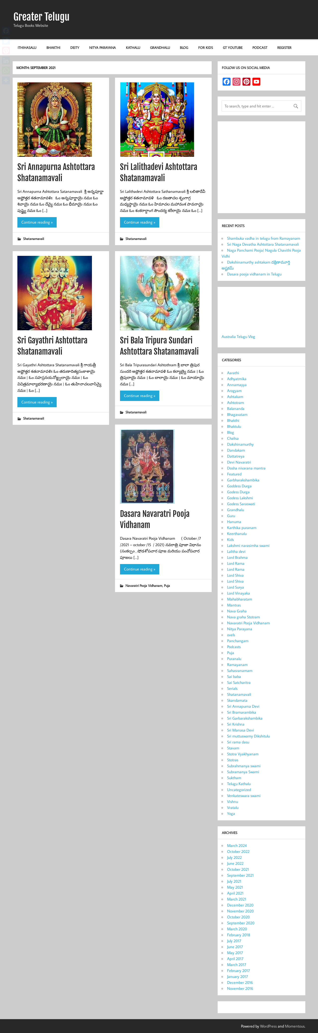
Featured (234, 473)
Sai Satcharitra (239, 682)
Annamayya (237, 384)
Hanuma (234, 521)
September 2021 (240, 875)
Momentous (295, 1026)
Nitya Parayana (102, 47)
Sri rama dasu (238, 741)
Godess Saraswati (241, 503)
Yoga (231, 813)
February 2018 (238, 934)
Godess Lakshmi (240, 497)
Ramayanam (237, 664)
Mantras (234, 604)
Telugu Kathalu (239, 783)
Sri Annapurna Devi (243, 706)
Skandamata (237, 700)
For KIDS (205, 47)
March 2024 (237, 845)
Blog (184, 47)
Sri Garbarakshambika (245, 718)
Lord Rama (235, 563)
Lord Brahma (237, 557)
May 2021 (235, 887)
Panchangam (237, 640)
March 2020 (237, 928)
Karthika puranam (241, 527)
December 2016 (240, 982)
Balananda (235, 408)
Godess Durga (238, 491)
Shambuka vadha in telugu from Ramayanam (263, 238)
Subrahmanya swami (244, 765)
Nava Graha (237, 610)
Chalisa (233, 438)
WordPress (268, 1026)
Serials (232, 688)
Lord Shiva (235, 575)
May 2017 (235, 952)
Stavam (233, 747)
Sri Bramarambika (241, 712)
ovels (231, 634)
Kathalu (133, 47)
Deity (74, 47)
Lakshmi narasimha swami (248, 545)
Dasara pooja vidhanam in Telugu (254, 273)
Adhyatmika (236, 378)
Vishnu (232, 801)
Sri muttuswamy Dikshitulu (248, 735)
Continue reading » (37, 222)
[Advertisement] (261, 168)
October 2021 (238, 869)
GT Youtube (232, 47)
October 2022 (238, 851)
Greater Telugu (41, 17)
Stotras (232, 759)
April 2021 (235, 893)
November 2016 (240, 988)
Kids (230, 539)
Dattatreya (235, 456)
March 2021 (236, 899)
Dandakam (236, 450)
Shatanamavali (33, 238)
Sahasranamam (239, 670)
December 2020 (240, 904)
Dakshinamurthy (240, 444)
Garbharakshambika (243, 479)
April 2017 (235, 958)
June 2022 (235, 863)
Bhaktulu (234, 426)
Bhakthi (53, 47)
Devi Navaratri (239, 462)
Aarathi (233, 372)
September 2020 (240, 922)
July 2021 (234, 881)
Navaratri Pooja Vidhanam (143, 585)
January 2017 (237, 976)
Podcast (259, 47)
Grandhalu (160, 47)
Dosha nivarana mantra (246, 468)
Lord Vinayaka (238, 593)
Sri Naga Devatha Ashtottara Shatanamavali (263, 244)
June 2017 (235, 946)
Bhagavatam (237, 414)
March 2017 (236, 964)
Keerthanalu (237, 533)
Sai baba (234, 676)
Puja (167, 585)
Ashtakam (235, 396)
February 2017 (238, 970)
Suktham (234, 777)
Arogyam (234, 390)
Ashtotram (235, 402)
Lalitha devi (236, 551)
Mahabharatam (239, 599)
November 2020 (240, 910)
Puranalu (234, 658)
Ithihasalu (27, 47)
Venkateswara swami (244, 795)
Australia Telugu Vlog (238, 336)
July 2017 (234, 940)
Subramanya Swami (243, 771)
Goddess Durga (239, 485)
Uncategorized (239, 789)
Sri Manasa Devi (240, 730)
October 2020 (238, 916)
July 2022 (234, 857)
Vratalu (232, 807)
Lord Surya (235, 587)
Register (284, 47)
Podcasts (234, 646)
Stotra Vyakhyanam (243, 753)
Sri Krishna (235, 724)
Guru (231, 515)
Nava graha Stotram (243, 616)
